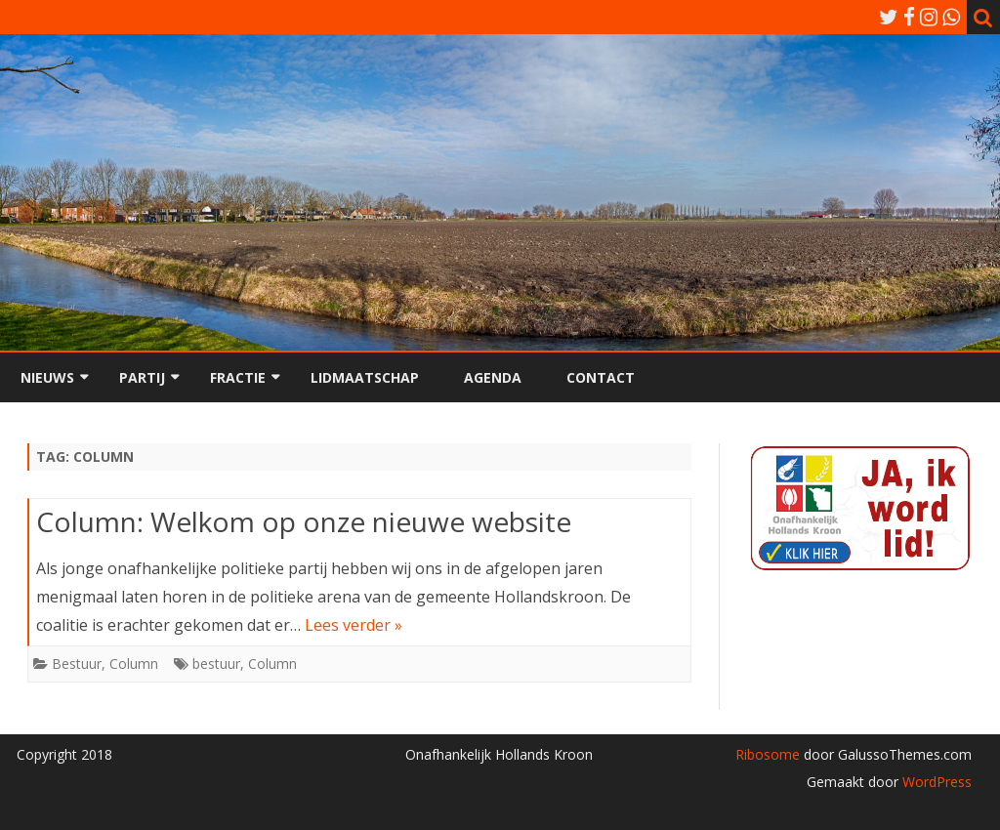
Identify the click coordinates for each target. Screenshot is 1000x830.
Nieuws (47, 377)
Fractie (238, 377)
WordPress (935, 781)
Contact (600, 377)
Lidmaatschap (365, 377)
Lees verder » (353, 625)
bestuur (216, 663)
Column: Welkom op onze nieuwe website (303, 521)
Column (133, 663)
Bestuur (77, 663)
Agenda (492, 377)
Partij (142, 377)
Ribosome (767, 754)
